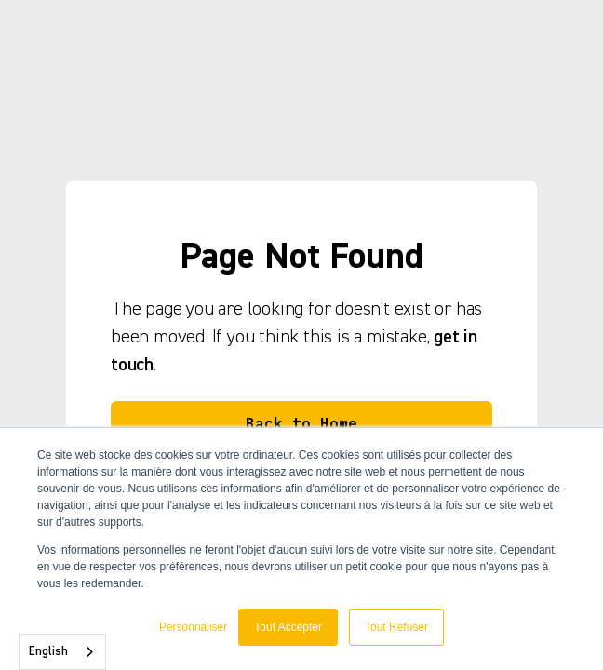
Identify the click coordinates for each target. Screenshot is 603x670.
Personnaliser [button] (193, 627)
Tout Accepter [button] (288, 627)
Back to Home (301, 423)
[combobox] (62, 652)
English (48, 652)
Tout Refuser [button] (396, 627)
